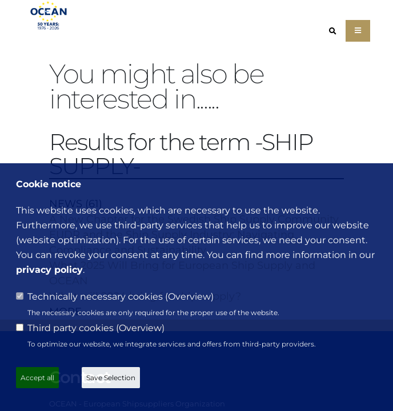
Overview (189, 296)
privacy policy (49, 269)
